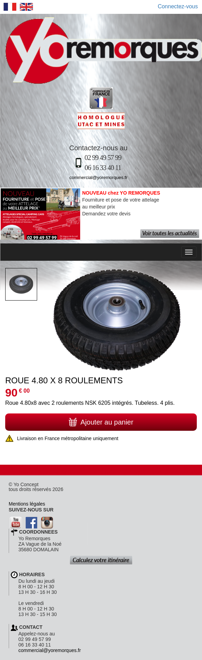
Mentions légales (27, 504)
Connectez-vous (178, 6)
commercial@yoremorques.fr (98, 177)
